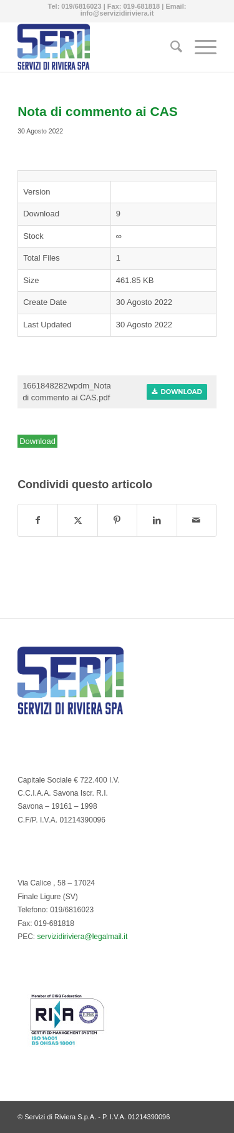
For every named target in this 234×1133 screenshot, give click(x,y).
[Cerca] (170, 47)
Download (177, 392)
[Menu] (199, 47)
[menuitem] (170, 47)
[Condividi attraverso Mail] (196, 520)
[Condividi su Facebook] (37, 520)
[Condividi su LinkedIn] (156, 520)
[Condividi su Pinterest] (117, 520)
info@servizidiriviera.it (117, 13)
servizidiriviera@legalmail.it (82, 936)
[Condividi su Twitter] (77, 520)
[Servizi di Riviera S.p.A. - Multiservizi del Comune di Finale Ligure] (97, 47)
